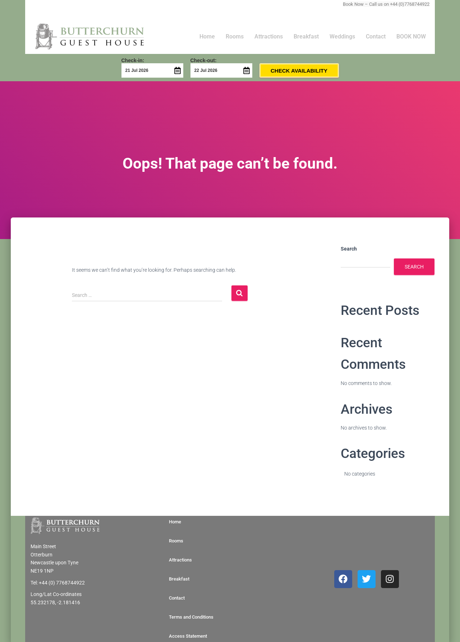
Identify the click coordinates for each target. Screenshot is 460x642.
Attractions (268, 36)
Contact (376, 36)
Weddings (342, 36)
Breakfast (306, 36)
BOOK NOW (411, 36)
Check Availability (299, 71)
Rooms (235, 36)
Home (207, 36)
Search (349, 249)
